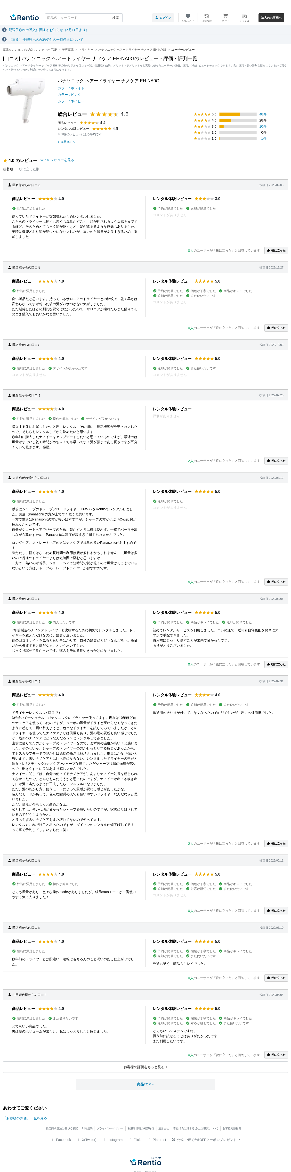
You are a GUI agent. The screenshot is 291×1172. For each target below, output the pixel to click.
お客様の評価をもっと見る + (145, 1067)
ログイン (163, 17)
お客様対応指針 (232, 1128)
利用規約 (87, 1128)
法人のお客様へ (271, 17)
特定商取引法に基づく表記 (62, 1128)
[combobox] (84, 17)
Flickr (135, 1140)
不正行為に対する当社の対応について (195, 1128)
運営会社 (163, 1128)
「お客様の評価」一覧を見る (25, 1118)
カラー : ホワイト (71, 88)
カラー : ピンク (69, 95)
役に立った (276, 250)
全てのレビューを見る (57, 160)
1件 (264, 138)
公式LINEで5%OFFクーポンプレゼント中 (206, 1140)
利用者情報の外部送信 (141, 1128)
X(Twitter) (87, 1140)
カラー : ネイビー (71, 101)
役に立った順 (29, 169)
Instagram (112, 1140)
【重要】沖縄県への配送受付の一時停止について (46, 39)
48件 (263, 114)
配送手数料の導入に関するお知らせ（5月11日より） (49, 30)
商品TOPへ (66, 142)
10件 (263, 126)
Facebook (61, 1140)
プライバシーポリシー (110, 1128)
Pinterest (156, 1140)
